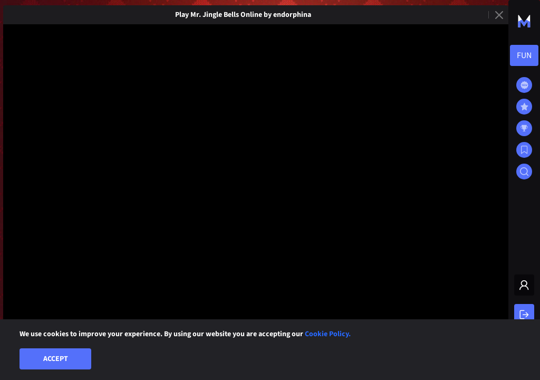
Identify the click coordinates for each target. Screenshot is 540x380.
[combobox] (524, 55)
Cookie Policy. (328, 334)
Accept (55, 359)
